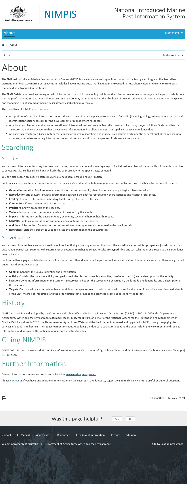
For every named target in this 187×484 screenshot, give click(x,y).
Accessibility (43, 435)
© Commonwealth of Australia (20, 444)
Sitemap (131, 435)
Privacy (115, 435)
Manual (25, 435)
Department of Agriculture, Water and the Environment (77, 444)
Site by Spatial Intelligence (167, 444)
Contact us (8, 435)
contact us (16, 380)
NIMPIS (60, 14)
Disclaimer (63, 435)
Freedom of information (90, 435)
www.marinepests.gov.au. (81, 374)
